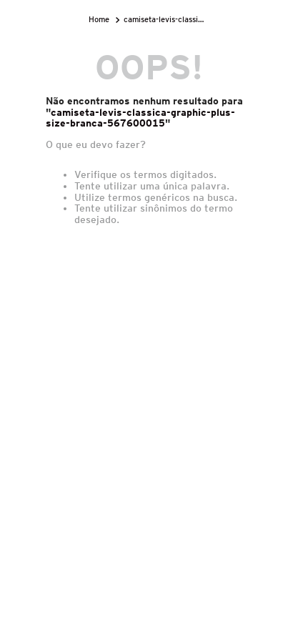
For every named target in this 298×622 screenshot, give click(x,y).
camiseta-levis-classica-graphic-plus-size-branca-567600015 (165, 19)
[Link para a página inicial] (100, 19)
